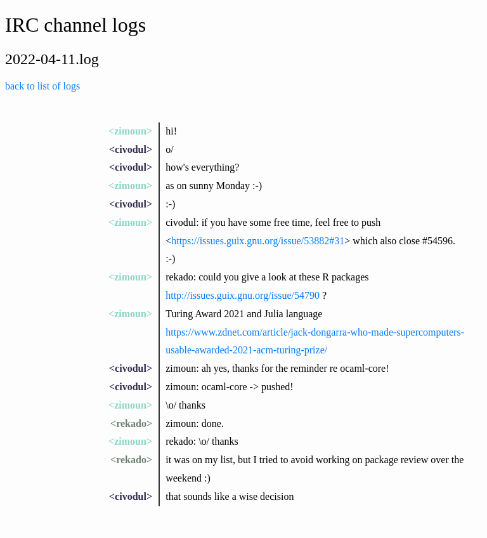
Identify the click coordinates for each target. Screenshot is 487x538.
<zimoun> (130, 131)
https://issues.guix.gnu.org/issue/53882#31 (257, 240)
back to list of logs (42, 86)
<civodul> (130, 149)
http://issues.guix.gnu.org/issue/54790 (243, 295)
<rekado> (131, 423)
